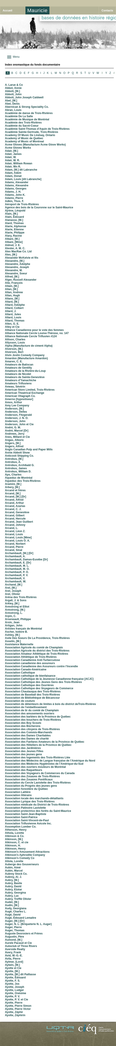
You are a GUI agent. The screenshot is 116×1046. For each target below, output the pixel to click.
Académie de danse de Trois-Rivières (29, 113)
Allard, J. (10, 311)
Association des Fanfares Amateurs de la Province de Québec (44, 741)
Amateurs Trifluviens (18, 383)
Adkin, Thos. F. (14, 201)
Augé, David (12, 914)
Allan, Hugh (12, 295)
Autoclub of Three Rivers (21, 946)
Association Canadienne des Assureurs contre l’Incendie (41, 666)
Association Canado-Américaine (25, 669)
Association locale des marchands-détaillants (34, 798)
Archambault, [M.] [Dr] (19, 553)
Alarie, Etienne (14, 229)
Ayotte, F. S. (12, 980)
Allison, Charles (15, 339)
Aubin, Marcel (14, 870)
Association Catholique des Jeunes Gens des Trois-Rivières (43, 682)
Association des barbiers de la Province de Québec (38, 716)
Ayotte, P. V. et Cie (16, 999)
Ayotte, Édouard (15, 977)
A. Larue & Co (14, 84)
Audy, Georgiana (15, 908)
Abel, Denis (12, 103)
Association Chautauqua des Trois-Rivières (32, 691)
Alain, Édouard (14, 216)
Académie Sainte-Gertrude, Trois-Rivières (31, 132)
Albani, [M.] (12, 238)
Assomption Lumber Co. (20, 826)
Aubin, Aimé (13, 867)
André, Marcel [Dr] (16, 430)
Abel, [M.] (11, 100)
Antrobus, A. (13, 462)
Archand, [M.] (13, 584)
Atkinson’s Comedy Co (19, 858)
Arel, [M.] (10, 587)
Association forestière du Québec (26, 789)
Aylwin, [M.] (12, 965)
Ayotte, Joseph (14, 987)
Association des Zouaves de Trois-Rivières (32, 776)
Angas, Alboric (14, 440)
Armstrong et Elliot (17, 606)
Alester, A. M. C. (15, 248)
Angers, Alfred (14, 446)
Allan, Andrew (14, 292)
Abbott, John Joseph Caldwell (24, 97)
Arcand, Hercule (15, 518)
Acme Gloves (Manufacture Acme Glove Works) (35, 144)
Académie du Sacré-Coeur (21, 125)
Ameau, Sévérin (15, 386)
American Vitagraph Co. (20, 396)
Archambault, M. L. (17, 565)
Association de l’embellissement (26, 707)
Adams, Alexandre (16, 185)
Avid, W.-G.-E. (13, 955)
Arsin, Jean (12, 622)
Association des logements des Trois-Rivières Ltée (37, 757)
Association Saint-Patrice (21, 817)
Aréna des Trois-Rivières (21, 597)
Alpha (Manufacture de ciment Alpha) (29, 345)
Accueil (7, 10)
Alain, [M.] (11, 213)
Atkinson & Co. (14, 836)
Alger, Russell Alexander (20, 279)
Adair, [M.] (11, 150)
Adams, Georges (15, 188)
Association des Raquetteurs (23, 770)
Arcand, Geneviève (17, 512)
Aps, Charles (13, 474)
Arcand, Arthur (14, 502)
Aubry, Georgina (15, 892)
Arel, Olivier (12, 594)
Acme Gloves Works (18, 147)
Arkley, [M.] (12, 603)
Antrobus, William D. (18, 471)
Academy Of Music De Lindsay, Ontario (30, 135)
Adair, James (13, 154)
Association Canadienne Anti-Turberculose (32, 660)
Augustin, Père (14, 936)
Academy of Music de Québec (24, 138)
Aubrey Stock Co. (16, 873)
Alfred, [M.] (12, 276)
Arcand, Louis (14, 534)
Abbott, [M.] (12, 91)
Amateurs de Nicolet (18, 374)
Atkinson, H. (13, 845)
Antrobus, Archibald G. (19, 465)
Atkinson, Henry (15, 848)
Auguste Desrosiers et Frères (23, 933)
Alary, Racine (13, 235)
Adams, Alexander (16, 182)
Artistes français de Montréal (23, 628)
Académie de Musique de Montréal (27, 119)
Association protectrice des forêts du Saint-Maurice (38, 811)
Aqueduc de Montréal (18, 477)
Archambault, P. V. (16, 575)
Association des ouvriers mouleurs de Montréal (35, 767)
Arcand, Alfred (14, 499)
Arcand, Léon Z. (15, 531)
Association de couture (20, 700)
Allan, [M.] (11, 289)
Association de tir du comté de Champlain (32, 710)
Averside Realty (15, 949)
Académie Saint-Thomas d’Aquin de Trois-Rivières (37, 128)
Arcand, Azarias (15, 506)
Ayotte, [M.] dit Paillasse (20, 974)
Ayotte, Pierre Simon (18, 1005)
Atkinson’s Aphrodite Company (25, 855)
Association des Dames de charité (27, 738)
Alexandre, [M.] (14, 260)
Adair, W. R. (12, 160)
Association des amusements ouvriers (29, 713)
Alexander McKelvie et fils (21, 257)
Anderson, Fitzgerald (18, 414)
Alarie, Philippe (15, 232)
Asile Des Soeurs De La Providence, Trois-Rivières (37, 638)
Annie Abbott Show (17, 452)
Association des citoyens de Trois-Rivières (32, 729)
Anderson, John (15, 421)
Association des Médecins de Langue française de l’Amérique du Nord (50, 760)
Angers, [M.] (12, 443)
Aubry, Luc (12, 895)
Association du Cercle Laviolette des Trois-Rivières (38, 782)
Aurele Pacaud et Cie (18, 943)
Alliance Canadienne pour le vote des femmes (34, 330)
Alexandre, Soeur (16, 273)
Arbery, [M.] (12, 487)
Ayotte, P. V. (12, 996)
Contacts (107, 10)
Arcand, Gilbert (15, 515)
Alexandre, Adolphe (17, 264)
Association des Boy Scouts (23, 722)
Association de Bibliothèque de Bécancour (32, 697)
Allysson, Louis (15, 342)
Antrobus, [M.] (14, 458)
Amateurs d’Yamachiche (20, 380)
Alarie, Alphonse (15, 226)
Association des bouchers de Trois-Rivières (33, 719)
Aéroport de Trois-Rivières (22, 204)
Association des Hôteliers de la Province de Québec (38, 745)
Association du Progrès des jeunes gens (31, 785)
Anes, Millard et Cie (17, 436)
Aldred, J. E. (12, 245)
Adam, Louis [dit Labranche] (23, 179)
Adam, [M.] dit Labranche (21, 169)
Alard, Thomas (14, 223)
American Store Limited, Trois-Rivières (30, 389)
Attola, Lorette (14, 861)
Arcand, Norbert (15, 543)
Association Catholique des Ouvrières (29, 685)
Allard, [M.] (12, 301)
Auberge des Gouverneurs (22, 864)
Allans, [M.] (12, 298)
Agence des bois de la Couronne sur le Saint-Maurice (39, 207)
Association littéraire (18, 795)
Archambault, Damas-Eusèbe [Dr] (26, 559)
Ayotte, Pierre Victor (18, 1009)
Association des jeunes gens (23, 754)
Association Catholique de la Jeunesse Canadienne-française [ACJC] (49, 678)
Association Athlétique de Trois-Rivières (31, 656)
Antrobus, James (16, 468)
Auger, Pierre (13, 927)
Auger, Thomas (15, 930)
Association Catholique (20, 672)
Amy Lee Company (17, 405)
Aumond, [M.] (13, 939)
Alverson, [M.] (14, 348)
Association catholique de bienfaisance (30, 675)
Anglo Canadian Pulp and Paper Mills (29, 449)
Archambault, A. (15, 556)
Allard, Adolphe (15, 304)
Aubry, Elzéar (13, 889)
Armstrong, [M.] (15, 609)
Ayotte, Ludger (14, 990)
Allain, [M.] (12, 286)
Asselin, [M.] (13, 641)
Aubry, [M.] (12, 880)
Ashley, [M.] (12, 634)
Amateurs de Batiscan (19, 364)
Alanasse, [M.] (14, 220)
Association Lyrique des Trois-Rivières (30, 801)
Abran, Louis (13, 110)
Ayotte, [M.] (12, 971)
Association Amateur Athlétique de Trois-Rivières (36, 653)
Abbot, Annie (13, 88)
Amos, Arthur (13, 402)
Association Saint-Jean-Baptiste (25, 814)
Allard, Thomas (15, 320)
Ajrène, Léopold (15, 210)
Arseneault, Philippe (18, 619)
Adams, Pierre (14, 198)
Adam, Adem (13, 172)
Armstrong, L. (14, 612)
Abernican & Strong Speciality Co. (27, 106)
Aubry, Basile (13, 883)
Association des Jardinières (23, 748)
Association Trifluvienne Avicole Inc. (28, 823)
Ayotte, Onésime (15, 993)
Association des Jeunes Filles (24, 751)
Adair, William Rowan (18, 163)
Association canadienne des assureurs (30, 663)
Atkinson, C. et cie (16, 842)
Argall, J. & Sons (15, 600)
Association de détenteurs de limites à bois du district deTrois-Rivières (50, 704)
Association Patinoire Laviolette (25, 807)
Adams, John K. (15, 194)
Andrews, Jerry (15, 433)
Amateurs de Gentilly (18, 367)
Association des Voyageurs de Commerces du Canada (40, 773)
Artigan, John (13, 625)
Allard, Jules (13, 314)
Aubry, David (13, 886)
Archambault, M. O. (17, 568)
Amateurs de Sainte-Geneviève (25, 377)
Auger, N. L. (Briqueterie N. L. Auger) (28, 924)
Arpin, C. (10, 616)
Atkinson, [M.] (14, 839)
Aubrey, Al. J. (13, 877)
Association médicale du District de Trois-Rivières (37, 804)
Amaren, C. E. (13, 361)
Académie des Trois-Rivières (23, 122)
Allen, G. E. (12, 323)
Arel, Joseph (13, 590)
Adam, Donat (13, 176)
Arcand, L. (11, 528)
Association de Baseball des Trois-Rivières (32, 694)
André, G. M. (13, 427)
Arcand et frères (15, 490)
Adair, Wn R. (13, 166)
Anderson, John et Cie (19, 424)
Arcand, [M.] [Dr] (15, 496)
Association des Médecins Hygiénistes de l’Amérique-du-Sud (44, 763)
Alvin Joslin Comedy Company (25, 355)
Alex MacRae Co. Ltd (18, 251)
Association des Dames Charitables (28, 735)
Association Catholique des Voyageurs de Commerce (39, 688)
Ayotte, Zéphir (14, 1012)
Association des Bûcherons (22, 726)
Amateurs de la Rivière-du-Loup (25, 370)
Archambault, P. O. (17, 572)
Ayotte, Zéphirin (15, 1015)
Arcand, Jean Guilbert (19, 521)
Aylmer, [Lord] (14, 961)
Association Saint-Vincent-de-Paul (27, 820)
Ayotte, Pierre (13, 1002)
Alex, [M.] (11, 254)
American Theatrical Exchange (24, 392)
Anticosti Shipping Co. (19, 455)
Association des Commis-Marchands (28, 732)
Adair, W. (10, 157)
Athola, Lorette (14, 833)
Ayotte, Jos (12, 983)
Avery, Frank (13, 952)
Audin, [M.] (12, 905)
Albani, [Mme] (14, 242)
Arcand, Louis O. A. (17, 540)
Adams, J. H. (13, 191)
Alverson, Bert (14, 352)
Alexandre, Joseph (17, 267)
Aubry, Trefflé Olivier (18, 899)
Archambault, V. (15, 578)
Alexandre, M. (13, 270)
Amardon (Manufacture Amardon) (26, 358)
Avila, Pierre (12, 958)
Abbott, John (13, 94)
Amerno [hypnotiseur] (19, 399)
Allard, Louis (13, 317)
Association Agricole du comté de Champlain (34, 647)
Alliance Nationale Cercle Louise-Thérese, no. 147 (37, 333)
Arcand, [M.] (12, 493)
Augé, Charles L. (15, 911)
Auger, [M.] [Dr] (15, 921)
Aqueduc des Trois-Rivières (22, 480)
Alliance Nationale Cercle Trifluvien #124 (31, 336)
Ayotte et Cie (13, 968)
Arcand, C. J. (13, 509)
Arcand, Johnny (15, 524)
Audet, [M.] (12, 902)
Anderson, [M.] (14, 408)
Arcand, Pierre (14, 546)
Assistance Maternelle (19, 644)
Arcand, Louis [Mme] (18, 537)
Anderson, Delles (16, 411)
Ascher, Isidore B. (16, 631)
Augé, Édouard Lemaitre (20, 917)
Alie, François (14, 282)
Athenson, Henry (16, 829)
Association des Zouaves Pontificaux (29, 779)
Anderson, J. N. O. (16, 418)
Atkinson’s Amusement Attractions (27, 851)
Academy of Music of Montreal (24, 141)
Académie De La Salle (19, 116)
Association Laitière (18, 792)
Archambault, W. (15, 581)
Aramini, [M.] (13, 484)
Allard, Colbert (14, 308)
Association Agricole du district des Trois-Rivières (37, 650)
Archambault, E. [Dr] (18, 562)
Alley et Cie (12, 326)
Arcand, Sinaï (13, 550)
